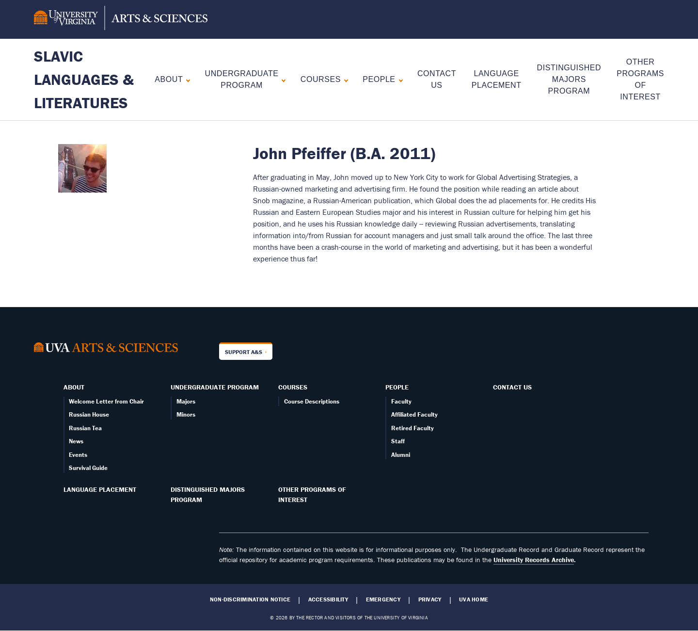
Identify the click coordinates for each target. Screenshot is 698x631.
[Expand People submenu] (399, 79)
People (379, 79)
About (169, 79)
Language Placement (99, 489)
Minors (185, 414)
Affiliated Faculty (414, 414)
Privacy (430, 599)
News (76, 441)
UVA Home (473, 599)
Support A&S (243, 352)
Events (78, 455)
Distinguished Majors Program (569, 79)
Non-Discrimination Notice (250, 599)
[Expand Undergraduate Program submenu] (281, 79)
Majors (185, 401)
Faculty (401, 401)
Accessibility (328, 599)
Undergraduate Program (242, 79)
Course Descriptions (311, 401)
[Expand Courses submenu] (344, 79)
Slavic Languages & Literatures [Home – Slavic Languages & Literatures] (84, 79)
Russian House (89, 414)
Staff (398, 441)
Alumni (400, 455)
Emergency (383, 599)
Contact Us (512, 387)
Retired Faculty (412, 428)
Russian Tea (85, 428)
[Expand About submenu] (186, 79)
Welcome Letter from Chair (106, 401)
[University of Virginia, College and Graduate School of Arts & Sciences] (120, 19)
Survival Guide (88, 468)
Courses (321, 79)
